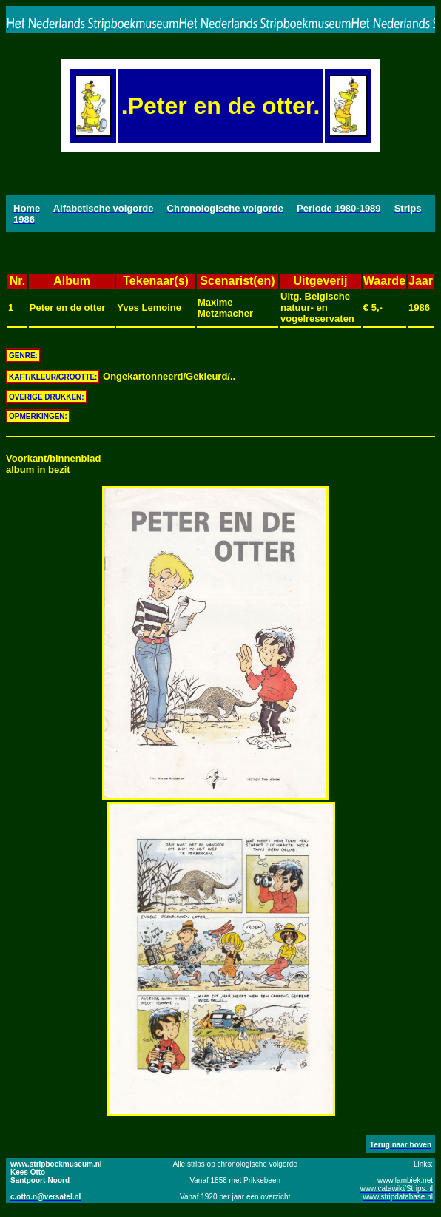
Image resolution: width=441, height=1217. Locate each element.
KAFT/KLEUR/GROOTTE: (53, 377)
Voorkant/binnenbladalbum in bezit (53, 464)
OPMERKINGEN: (38, 416)
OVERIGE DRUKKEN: (46, 397)
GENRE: (23, 355)
